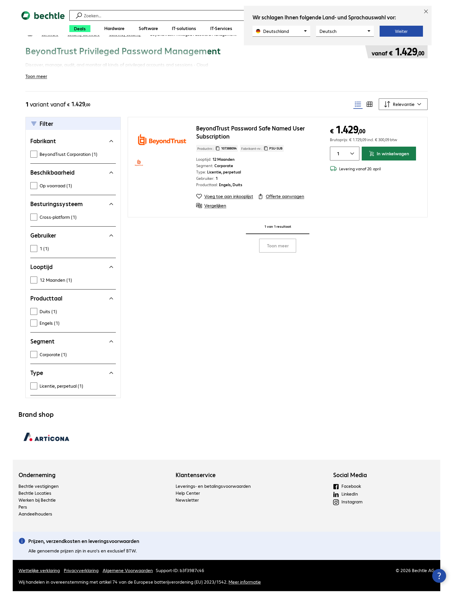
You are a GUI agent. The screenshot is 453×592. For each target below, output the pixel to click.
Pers (22, 508)
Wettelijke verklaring (39, 571)
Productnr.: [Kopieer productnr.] (217, 149)
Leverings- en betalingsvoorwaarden (213, 487)
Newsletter (187, 501)
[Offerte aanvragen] (281, 197)
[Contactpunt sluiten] (439, 576)
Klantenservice (196, 475)
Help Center (188, 494)
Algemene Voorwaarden (128, 571)
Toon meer (278, 246)
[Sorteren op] (403, 105)
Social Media (350, 475)
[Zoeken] (230, 15)
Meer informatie (245, 583)
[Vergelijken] (211, 206)
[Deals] (79, 28)
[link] (193, 51)
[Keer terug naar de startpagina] (43, 23)
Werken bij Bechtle (37, 501)
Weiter (401, 31)
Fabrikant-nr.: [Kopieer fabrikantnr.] (262, 149)
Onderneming (36, 475)
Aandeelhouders (35, 514)
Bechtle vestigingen (38, 487)
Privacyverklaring (81, 571)
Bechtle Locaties (34, 494)
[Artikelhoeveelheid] (337, 154)
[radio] (358, 105)
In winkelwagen (389, 154)
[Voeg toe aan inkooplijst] (224, 197)
